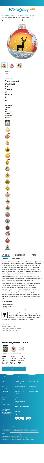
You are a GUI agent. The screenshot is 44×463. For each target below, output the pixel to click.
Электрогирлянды (33, 386)
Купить (6, 369)
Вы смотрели (4, 386)
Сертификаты (5, 391)
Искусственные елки (19, 391)
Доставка (4, 402)
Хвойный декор (18, 393)
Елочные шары (32, 378)
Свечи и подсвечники (19, 388)
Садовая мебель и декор (20, 386)
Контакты (4, 383)
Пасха (16, 378)
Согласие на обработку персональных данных (7, 416)
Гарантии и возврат (6, 407)
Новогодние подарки (33, 391)
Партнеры (4, 381)
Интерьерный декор (19, 383)
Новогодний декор (33, 383)
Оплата (3, 399)
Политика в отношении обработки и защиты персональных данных (7, 413)
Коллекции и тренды (19, 381)
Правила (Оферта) (6, 404)
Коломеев (8, 78)
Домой (3, 378)
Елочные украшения (33, 381)
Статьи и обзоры (5, 388)
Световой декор (32, 388)
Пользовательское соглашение (6, 410)
